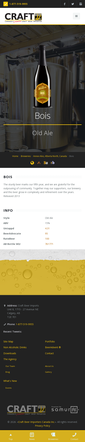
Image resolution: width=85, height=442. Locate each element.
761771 (49, 244)
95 (46, 233)
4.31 (47, 228)
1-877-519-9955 (18, 3)
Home (15, 156)
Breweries (26, 156)
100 (47, 238)
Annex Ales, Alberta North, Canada (50, 156)
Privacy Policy (42, 425)
